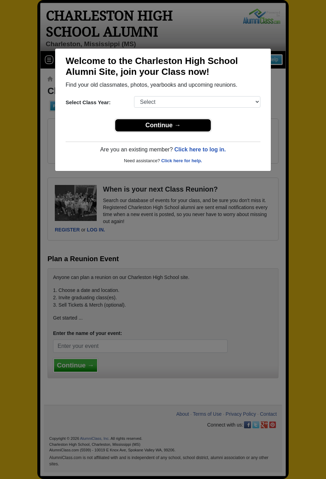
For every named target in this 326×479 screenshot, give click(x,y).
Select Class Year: (88, 102)
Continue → (163, 125)
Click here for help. (181, 160)
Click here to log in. (200, 149)
